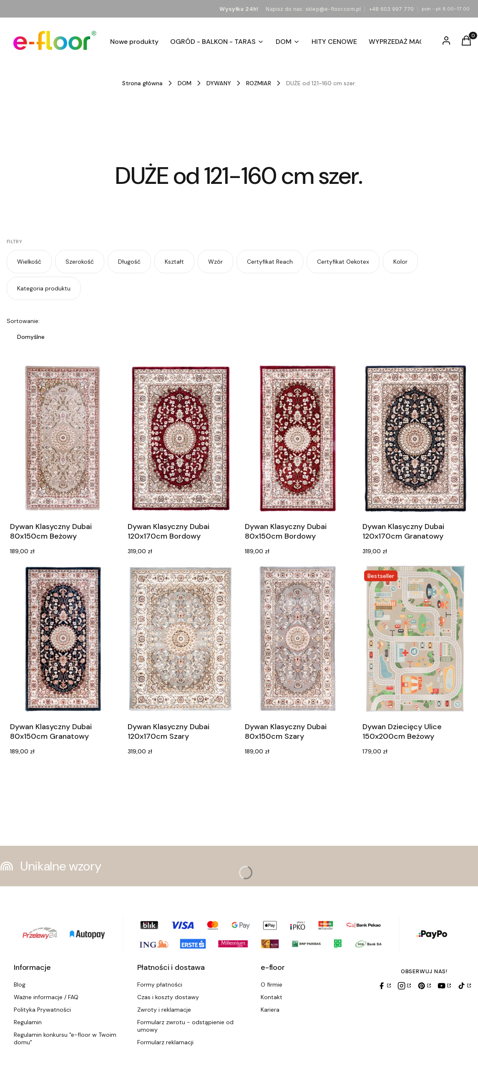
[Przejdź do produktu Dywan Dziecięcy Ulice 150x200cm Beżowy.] (415, 638)
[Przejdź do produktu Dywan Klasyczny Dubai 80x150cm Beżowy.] (63, 438)
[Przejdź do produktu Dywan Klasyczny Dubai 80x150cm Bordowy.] (298, 438)
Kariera (270, 1009)
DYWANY (218, 83)
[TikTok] (464, 985)
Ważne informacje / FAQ (46, 997)
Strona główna (142, 83)
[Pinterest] (424, 985)
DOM (184, 83)
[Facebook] (384, 985)
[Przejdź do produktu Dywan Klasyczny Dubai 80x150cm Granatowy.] (63, 638)
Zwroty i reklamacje (164, 1009)
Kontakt (271, 997)
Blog (19, 984)
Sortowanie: (23, 321)
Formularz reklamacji (165, 1042)
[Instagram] (404, 985)
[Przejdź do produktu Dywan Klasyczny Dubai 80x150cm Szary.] (298, 638)
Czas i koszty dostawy (168, 997)
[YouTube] (444, 985)
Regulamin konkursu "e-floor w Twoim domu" (65, 1038)
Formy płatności (159, 984)
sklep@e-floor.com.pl (333, 9)
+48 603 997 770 (391, 9)
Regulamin (28, 1022)
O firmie (271, 984)
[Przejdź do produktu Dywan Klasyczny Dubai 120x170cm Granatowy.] (415, 438)
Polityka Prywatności (42, 1009)
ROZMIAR (258, 83)
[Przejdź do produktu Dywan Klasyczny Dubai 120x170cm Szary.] (180, 638)
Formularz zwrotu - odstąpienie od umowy (185, 1025)
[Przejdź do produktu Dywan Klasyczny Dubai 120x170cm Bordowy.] (180, 438)
